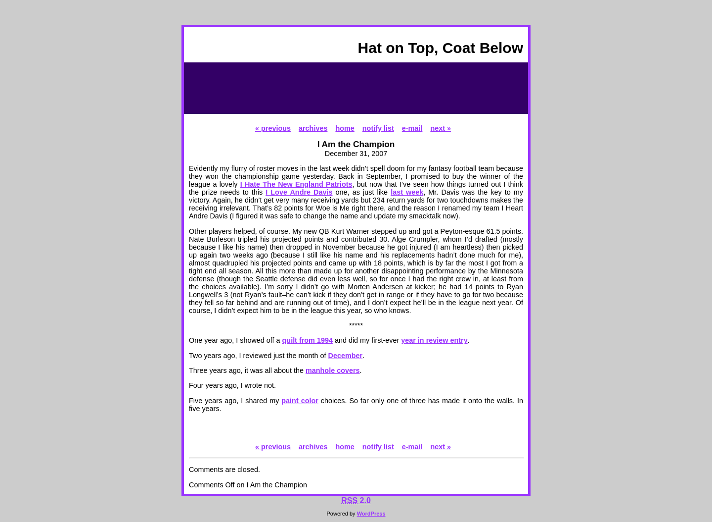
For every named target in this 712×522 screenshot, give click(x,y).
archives (313, 128)
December (345, 356)
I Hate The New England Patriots (296, 184)
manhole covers (333, 370)
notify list (378, 128)
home (344, 128)
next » (440, 128)
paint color (299, 401)
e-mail (412, 128)
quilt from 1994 (307, 340)
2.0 (356, 500)
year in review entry (434, 340)
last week (407, 192)
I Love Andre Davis (299, 192)
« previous (273, 128)
